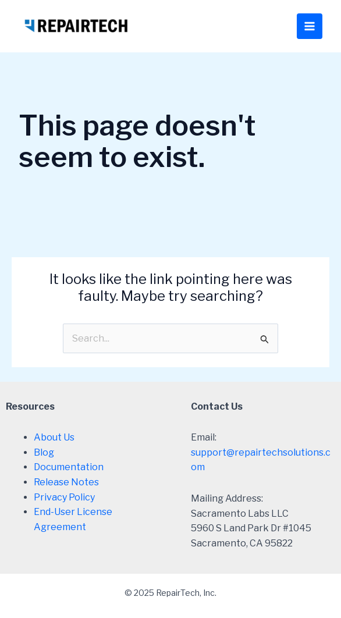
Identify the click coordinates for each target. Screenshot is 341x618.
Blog (44, 452)
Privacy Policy (64, 497)
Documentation (69, 467)
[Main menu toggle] (309, 26)
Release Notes (66, 482)
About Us (54, 437)
